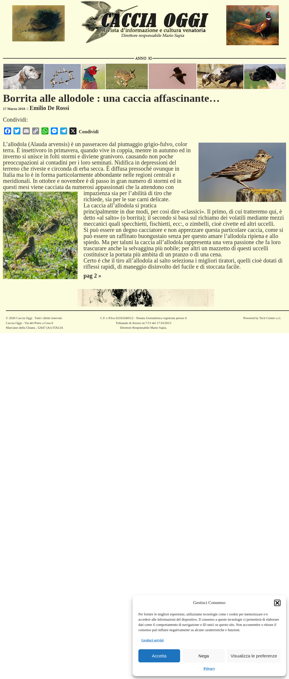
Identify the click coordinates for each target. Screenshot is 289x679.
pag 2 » (92, 275)
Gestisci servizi (152, 640)
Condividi (89, 131)
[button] (277, 603)
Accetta (159, 655)
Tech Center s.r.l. (270, 318)
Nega (204, 655)
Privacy (209, 668)
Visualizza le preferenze (254, 655)
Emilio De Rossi (49, 108)
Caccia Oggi (24, 318)
